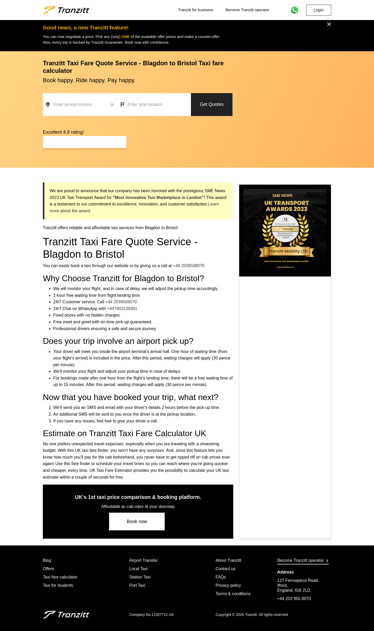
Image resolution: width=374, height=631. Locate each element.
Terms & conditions (233, 593)
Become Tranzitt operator (247, 10)
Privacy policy (228, 585)
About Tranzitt (228, 560)
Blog (47, 560)
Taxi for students (58, 585)
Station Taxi (139, 577)
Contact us (225, 568)
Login (318, 10)
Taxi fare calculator (60, 577)
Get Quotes (212, 104)
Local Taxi (138, 568)
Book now (137, 521)
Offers (48, 568)
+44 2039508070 (188, 265)
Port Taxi (137, 585)
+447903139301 (122, 308)
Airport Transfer (143, 560)
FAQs (221, 577)
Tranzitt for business (195, 10)
